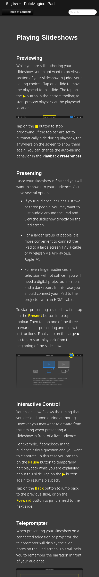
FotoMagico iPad (39, 3)
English (13, 4)
